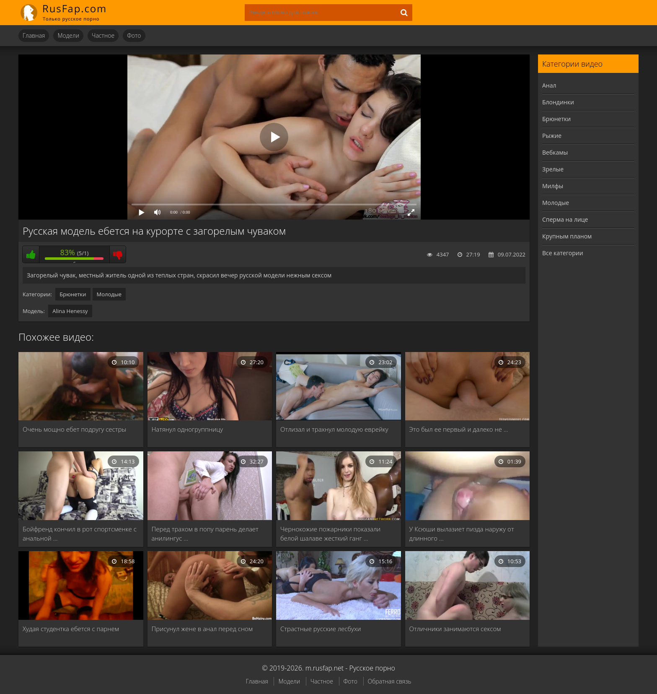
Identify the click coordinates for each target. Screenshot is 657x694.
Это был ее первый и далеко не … (458, 429)
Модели (68, 35)
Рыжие (551, 136)
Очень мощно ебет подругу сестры (74, 429)
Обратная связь (389, 681)
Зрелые (553, 169)
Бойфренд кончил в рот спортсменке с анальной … (80, 533)
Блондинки (558, 102)
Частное (103, 35)
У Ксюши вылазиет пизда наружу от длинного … (461, 533)
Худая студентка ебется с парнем (71, 628)
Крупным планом (567, 236)
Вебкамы (555, 152)
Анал (549, 85)
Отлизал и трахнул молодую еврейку (334, 429)
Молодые (109, 294)
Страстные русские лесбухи (320, 628)
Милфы (552, 186)
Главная (34, 35)
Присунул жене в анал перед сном (202, 628)
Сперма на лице (565, 219)
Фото (134, 35)
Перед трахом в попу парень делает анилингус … (205, 533)
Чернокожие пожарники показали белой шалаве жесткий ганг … (330, 533)
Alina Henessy (70, 311)
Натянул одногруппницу (187, 429)
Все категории (562, 253)
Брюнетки (72, 294)
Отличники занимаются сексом (455, 628)
